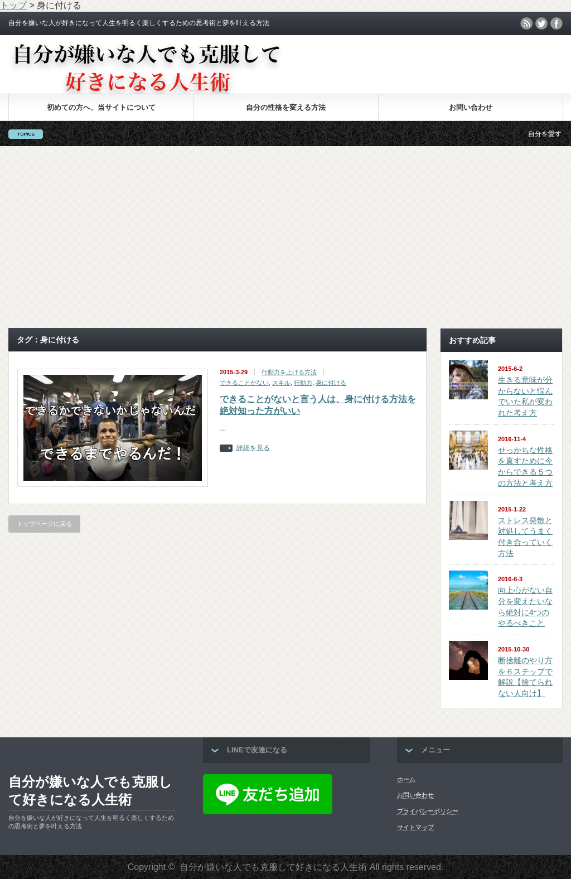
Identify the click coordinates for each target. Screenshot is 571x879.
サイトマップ (415, 827)
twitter (541, 23)
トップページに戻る (44, 523)
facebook (556, 23)
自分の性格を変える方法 (286, 107)
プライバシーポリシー (427, 811)
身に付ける (331, 382)
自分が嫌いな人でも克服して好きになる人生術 (90, 790)
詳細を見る (253, 448)
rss (526, 23)
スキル (281, 382)
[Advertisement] (285, 237)
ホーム (406, 779)
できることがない (244, 382)
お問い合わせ (470, 107)
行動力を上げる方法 (289, 372)
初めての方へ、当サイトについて (101, 107)
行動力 (303, 382)
